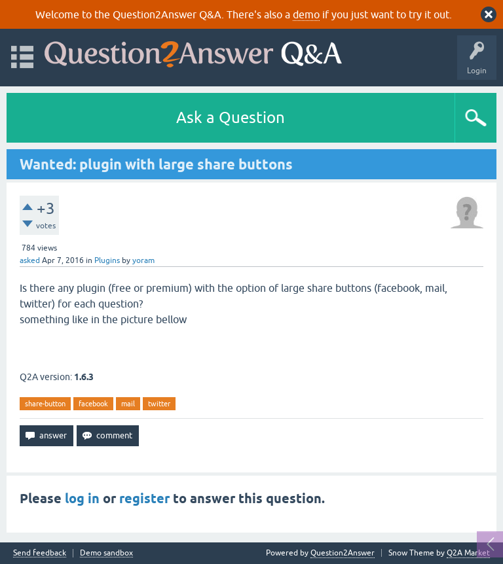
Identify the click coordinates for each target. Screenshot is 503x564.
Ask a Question (230, 117)
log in (82, 498)
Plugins (107, 260)
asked (30, 260)
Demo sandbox (106, 553)
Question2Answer (342, 552)
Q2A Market (468, 552)
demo (306, 14)
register (144, 498)
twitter (159, 404)
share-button (45, 404)
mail (128, 404)
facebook (93, 404)
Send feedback (39, 553)
